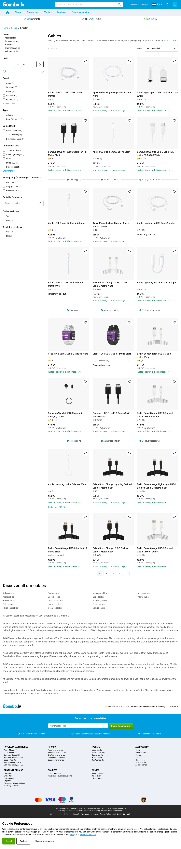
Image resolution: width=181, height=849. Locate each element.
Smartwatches (140, 763)
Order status (8, 776)
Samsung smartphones (57, 752)
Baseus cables (9, 600)
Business (135, 4)
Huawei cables (54, 604)
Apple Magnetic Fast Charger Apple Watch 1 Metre (111, 225)
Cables (14, 28)
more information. (115, 811)
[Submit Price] (40, 64)
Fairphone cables (10, 608)
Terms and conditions (89, 814)
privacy (72, 834)
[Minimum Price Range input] (9, 64)
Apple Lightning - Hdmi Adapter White (67, 484)
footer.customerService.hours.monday (148, 706)
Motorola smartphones (56, 758)
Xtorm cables (143, 597)
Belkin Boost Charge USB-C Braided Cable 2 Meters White (155, 415)
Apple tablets (97, 750)
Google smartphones (56, 760)
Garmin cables (54, 593)
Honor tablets (97, 758)
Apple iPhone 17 (10, 750)
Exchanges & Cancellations (14, 783)
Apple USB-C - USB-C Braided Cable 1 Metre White (67, 284)
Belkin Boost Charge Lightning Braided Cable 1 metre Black (112, 486)
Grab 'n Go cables (12, 48)
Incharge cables (12, 51)
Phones (52, 747)
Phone (18, 12)
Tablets (48, 12)
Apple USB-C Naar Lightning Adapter (66, 223)
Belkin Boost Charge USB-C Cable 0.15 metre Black (67, 550)
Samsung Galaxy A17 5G (13, 765)
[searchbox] (86, 4)
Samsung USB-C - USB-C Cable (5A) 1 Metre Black (67, 154)
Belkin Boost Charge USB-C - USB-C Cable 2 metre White (110, 284)
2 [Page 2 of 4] (106, 573)
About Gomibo (97, 773)
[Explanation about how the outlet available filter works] (21, 211)
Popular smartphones (16, 747)
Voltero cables (99, 608)
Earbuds (138, 758)
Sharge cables (99, 604)
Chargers (138, 755)
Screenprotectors (141, 752)
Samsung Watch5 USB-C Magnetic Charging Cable (65, 415)
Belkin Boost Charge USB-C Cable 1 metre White (155, 355)
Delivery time (9, 778)
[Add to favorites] (85, 61)
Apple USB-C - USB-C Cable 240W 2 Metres (66, 94)
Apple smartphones (55, 750)
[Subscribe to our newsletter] (78, 725)
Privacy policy (97, 778)
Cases (137, 750)
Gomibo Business (54, 773)
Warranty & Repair (11, 786)
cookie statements (88, 834)
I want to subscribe (120, 726)
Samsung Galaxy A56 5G (13, 758)
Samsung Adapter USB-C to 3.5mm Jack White (157, 94)
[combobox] (89, 4)
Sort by (139, 48)
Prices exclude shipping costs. (116, 808)
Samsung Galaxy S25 (12, 755)
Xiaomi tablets (97, 755)
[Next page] (127, 573)
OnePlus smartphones (56, 755)
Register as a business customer (60, 776)
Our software (96, 776)
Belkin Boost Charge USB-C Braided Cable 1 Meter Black (111, 550)
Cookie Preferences (107, 814)
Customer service (80, 12)
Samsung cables (12, 41)
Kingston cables (100, 593)
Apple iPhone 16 (10, 752)
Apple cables (10, 38)
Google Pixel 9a (10, 760)
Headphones (140, 760)
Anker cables (8, 593)
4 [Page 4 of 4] (119, 573)
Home (5, 28)
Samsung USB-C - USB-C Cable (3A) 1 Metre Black (112, 415)
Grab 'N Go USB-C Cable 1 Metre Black (112, 353)
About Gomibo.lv (56, 814)
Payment (7, 773)
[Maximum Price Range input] (27, 64)
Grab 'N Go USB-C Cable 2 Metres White (68, 353)
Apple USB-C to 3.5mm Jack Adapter (111, 152)
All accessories (141, 765)
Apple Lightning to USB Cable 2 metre (156, 223)
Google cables (54, 597)
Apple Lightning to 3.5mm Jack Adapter (157, 282)
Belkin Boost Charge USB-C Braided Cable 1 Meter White (155, 550)
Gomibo (95, 770)
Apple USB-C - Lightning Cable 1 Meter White (112, 94)
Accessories (33, 12)
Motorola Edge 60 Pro (12, 763)
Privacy (68, 814)
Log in (145, 4)
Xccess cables (144, 593)
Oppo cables (98, 597)
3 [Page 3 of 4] (113, 573)
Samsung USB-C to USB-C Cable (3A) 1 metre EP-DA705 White (156, 154)
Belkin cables (10, 44)
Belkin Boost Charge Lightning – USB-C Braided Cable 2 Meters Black (156, 486)
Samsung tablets (98, 752)
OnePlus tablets (98, 760)
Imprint (76, 814)
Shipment (7, 781)
